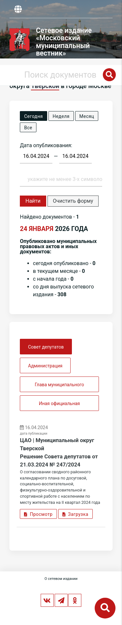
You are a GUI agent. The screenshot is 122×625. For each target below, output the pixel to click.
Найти (32, 201)
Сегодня (33, 116)
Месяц (86, 116)
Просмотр (38, 514)
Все (28, 127)
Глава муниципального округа (59, 387)
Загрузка (75, 514)
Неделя (61, 116)
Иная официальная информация (59, 406)
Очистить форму (73, 201)
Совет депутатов (46, 347)
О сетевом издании (61, 579)
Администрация (45, 365)
